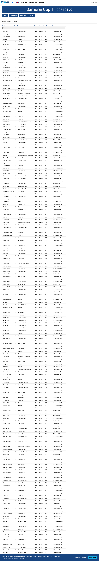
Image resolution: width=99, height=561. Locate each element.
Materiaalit (33, 3)
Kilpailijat (13, 15)
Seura (18, 25)
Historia (42, 3)
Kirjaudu (94, 3)
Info (5, 15)
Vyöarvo (36, 25)
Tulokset (23, 15)
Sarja (53, 25)
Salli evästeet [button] (92, 557)
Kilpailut (24, 3)
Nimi (4, 25)
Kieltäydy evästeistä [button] (80, 557)
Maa (15, 25)
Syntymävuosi (48, 25)
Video (31, 15)
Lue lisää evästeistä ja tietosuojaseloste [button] (13, 558)
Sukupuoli (41, 25)
